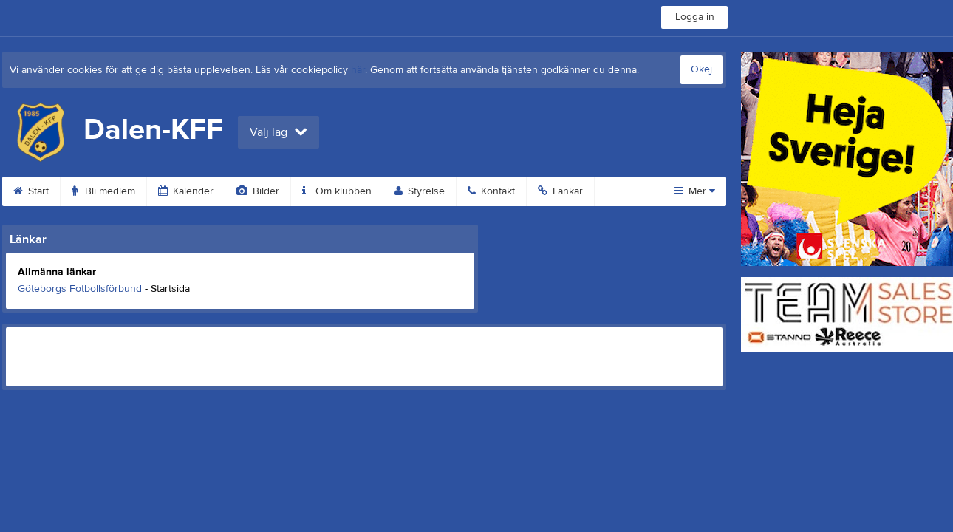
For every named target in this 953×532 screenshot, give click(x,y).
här (358, 70)
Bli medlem (103, 191)
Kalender (186, 191)
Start (31, 191)
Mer (694, 191)
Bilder (257, 191)
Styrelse (419, 191)
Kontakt (491, 191)
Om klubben (337, 191)
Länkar (560, 191)
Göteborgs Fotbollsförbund (80, 289)
